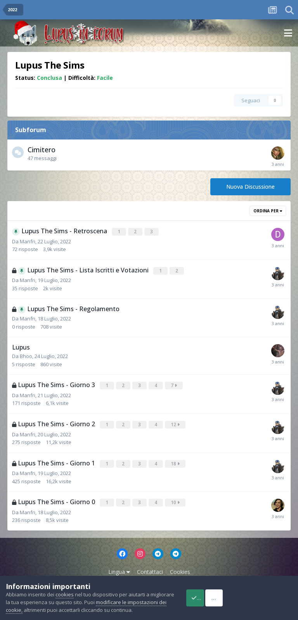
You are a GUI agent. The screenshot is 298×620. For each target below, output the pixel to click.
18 (176, 461)
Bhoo (26, 354)
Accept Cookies (204, 594)
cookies (64, 587)
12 (176, 422)
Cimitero (41, 149)
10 (176, 499)
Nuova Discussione (250, 186)
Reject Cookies (264, 594)
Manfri (27, 240)
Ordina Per (267, 211)
